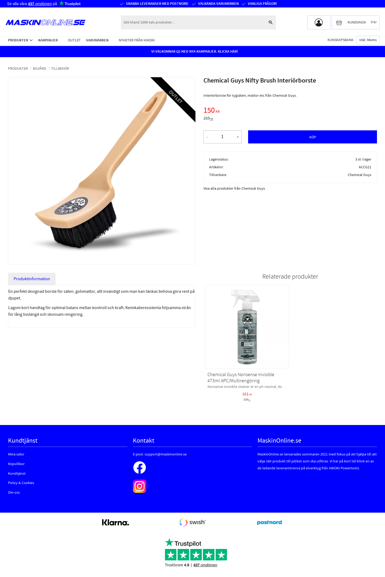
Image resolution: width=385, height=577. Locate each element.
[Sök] (270, 22)
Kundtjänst (17, 473)
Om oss (14, 492)
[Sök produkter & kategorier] (193, 22)
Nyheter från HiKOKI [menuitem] (137, 40)
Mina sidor (16, 454)
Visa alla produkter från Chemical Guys (234, 188)
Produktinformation (32, 279)
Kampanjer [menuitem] (48, 40)
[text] (290, 111)
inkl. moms (368, 40)
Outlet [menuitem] (74, 40)
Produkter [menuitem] (18, 40)
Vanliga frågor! (262, 3)
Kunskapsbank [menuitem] (340, 39)
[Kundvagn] (355, 22)
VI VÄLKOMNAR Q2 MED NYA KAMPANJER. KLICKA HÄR (194, 51)
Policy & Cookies (21, 483)
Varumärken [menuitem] (97, 40)
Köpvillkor (16, 464)
